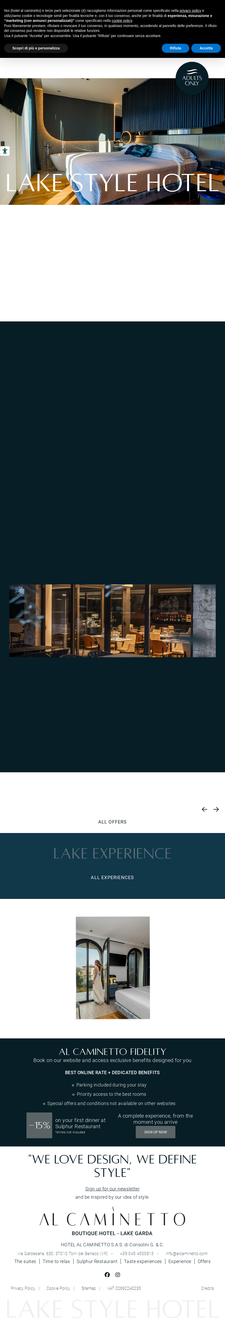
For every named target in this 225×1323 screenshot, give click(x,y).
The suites (25, 1261)
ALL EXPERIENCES (112, 877)
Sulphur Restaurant (97, 1261)
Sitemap (89, 1288)
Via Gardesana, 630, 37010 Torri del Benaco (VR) (62, 1253)
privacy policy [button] (190, 10)
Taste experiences (143, 1261)
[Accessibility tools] (5, 151)
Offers (204, 1261)
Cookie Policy (58, 1288)
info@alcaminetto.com (187, 1253)
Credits (207, 1288)
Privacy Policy (23, 1288)
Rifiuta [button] (175, 48)
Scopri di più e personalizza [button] (36, 48)
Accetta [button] (206, 48)
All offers (112, 822)
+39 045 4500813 (137, 1253)
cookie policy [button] (122, 21)
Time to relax (56, 1261)
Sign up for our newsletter (112, 1189)
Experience (179, 1261)
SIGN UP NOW (155, 1131)
